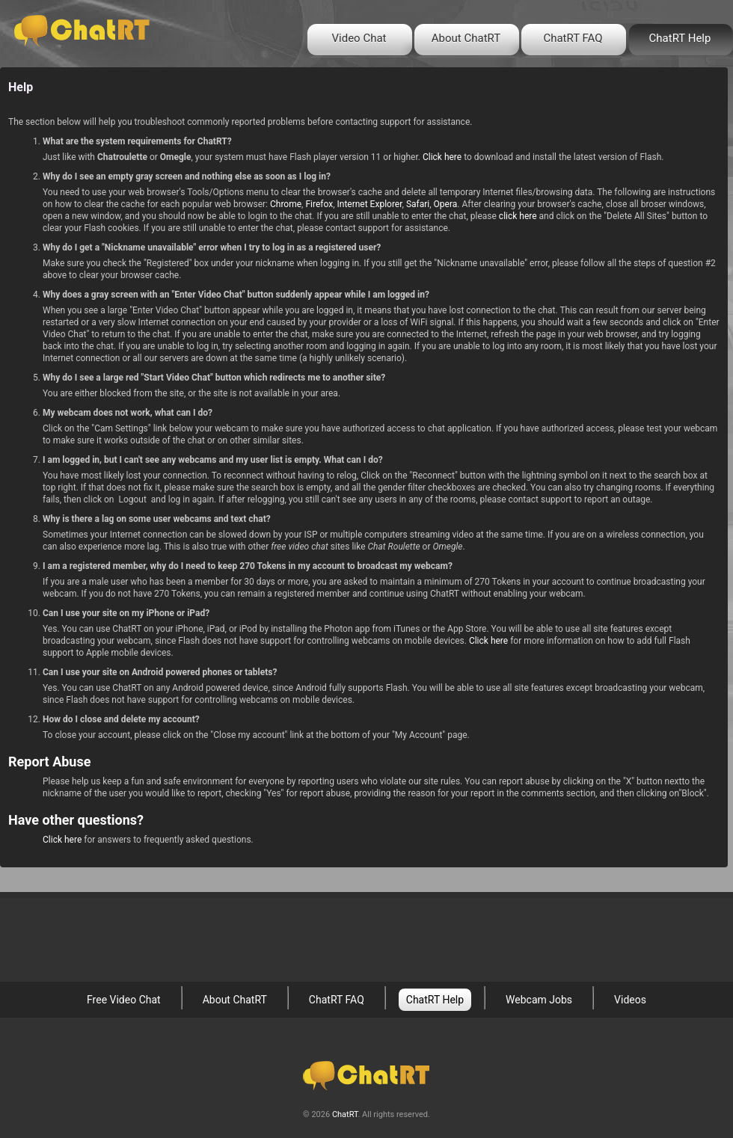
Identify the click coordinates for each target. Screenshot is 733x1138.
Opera (446, 204)
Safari (417, 204)
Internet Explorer (369, 204)
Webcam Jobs (539, 1000)
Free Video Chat (124, 1000)
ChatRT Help (680, 38)
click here (518, 216)
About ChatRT (466, 38)
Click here (442, 157)
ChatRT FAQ (572, 38)
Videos (630, 1000)
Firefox (319, 204)
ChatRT (345, 1114)
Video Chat (359, 38)
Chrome (285, 204)
